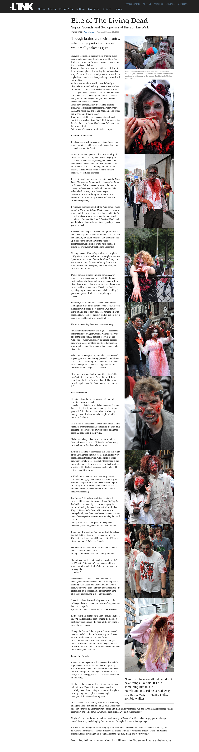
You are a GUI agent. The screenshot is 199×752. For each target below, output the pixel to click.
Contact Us (182, 4)
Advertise (171, 4)
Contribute (158, 4)
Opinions (93, 9)
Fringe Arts (66, 9)
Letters (80, 9)
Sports (52, 9)
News (41, 9)
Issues (118, 9)
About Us (147, 4)
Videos (107, 9)
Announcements (133, 4)
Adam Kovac (89, 32)
